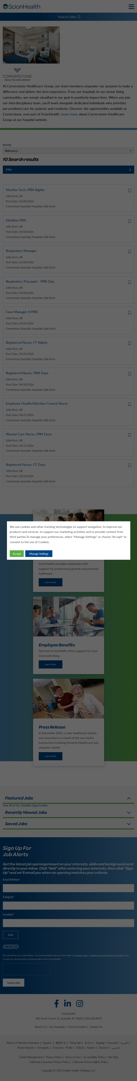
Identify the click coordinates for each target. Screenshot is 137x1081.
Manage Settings (39, 554)
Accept (17, 554)
